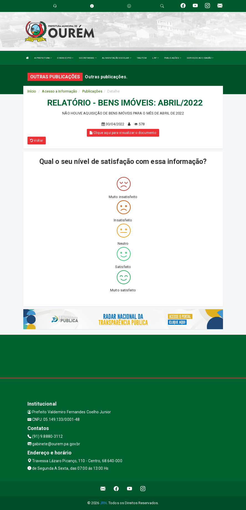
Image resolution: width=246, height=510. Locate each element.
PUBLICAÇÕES (172, 58)
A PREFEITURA (43, 58)
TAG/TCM (142, 58)
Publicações (92, 91)
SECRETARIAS (87, 58)
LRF (155, 58)
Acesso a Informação (59, 91)
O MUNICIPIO (65, 58)
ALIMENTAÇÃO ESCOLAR (116, 58)
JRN (103, 503)
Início (31, 91)
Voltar (36, 140)
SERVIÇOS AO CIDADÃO (200, 58)
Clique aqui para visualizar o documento (123, 133)
